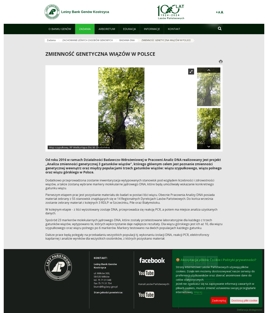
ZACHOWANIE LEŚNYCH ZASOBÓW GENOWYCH (87, 40)
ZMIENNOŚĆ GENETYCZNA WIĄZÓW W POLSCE (166, 40)
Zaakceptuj (219, 300)
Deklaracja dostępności (249, 310)
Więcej (198, 292)
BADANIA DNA (127, 40)
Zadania (51, 40)
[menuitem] (60, 29)
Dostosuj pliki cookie (244, 300)
